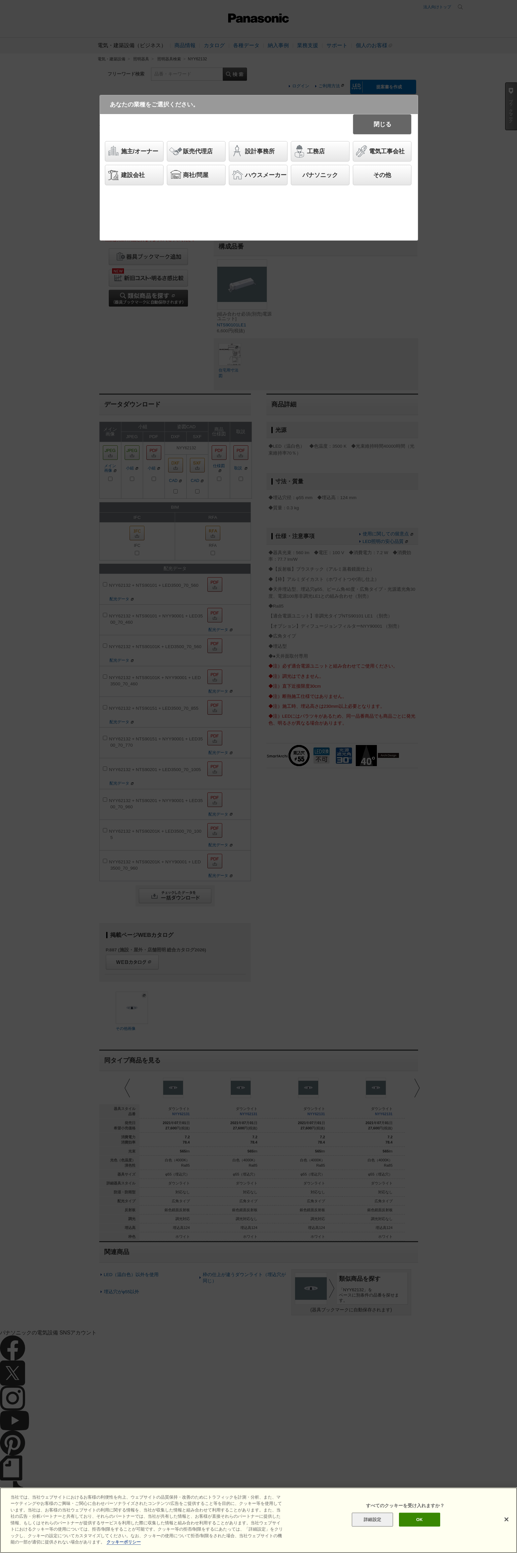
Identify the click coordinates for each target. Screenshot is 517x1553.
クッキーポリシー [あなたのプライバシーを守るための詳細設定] (123, 1541)
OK (419, 1519)
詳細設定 (372, 1519)
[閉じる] (506, 1519)
